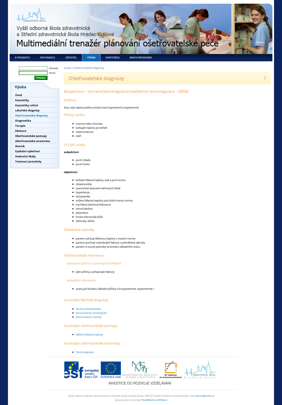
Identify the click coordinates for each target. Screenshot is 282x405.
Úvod (18, 95)
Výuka (91, 57)
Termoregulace (85, 352)
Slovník (20, 146)
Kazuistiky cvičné (26, 105)
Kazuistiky (22, 100)
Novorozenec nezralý (89, 317)
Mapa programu (141, 57)
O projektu (22, 57)
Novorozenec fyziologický (91, 313)
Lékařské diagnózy (27, 110)
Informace (47, 57)
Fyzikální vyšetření (27, 151)
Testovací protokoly (28, 161)
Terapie (20, 126)
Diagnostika (23, 120)
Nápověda (113, 57)
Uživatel (71, 57)
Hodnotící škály (25, 156)
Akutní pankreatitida (88, 309)
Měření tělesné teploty (89, 334)
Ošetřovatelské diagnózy (31, 115)
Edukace (20, 131)
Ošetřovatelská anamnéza (32, 141)
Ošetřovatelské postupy (31, 136)
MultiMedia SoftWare (154, 400)
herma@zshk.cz (204, 396)
